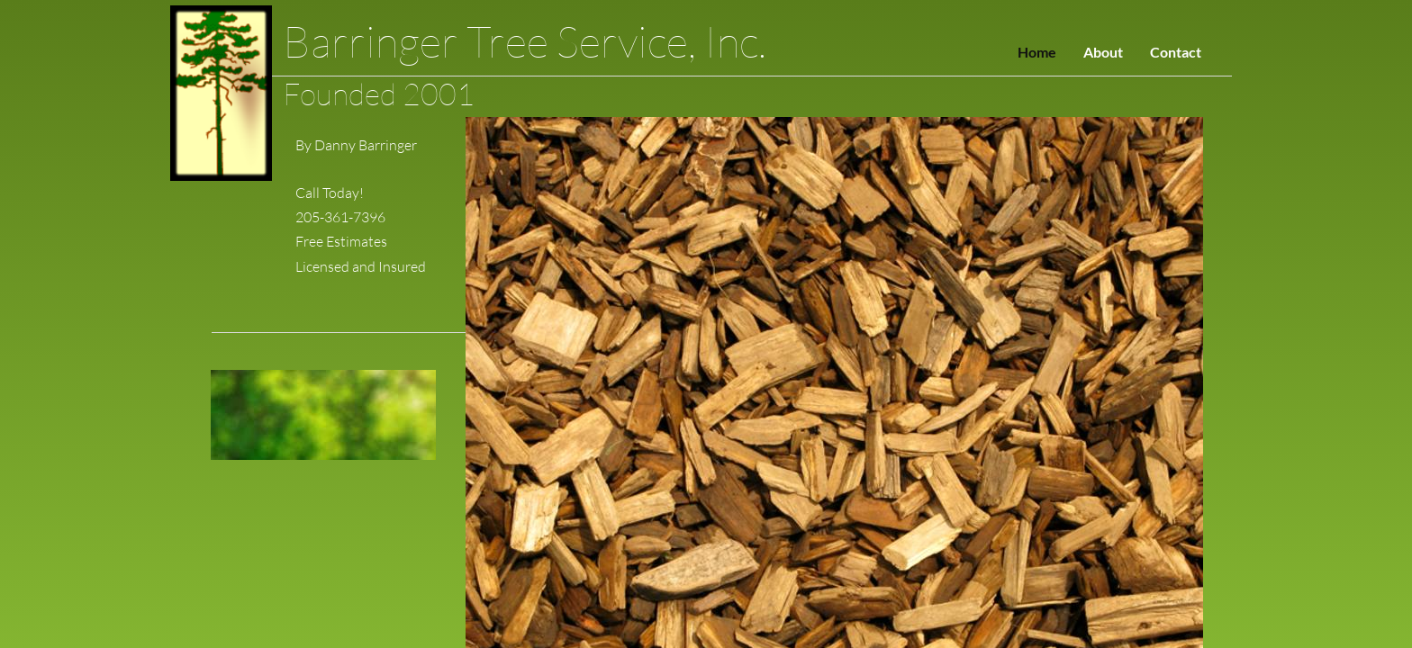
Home (1037, 51)
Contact (1175, 51)
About (1103, 51)
